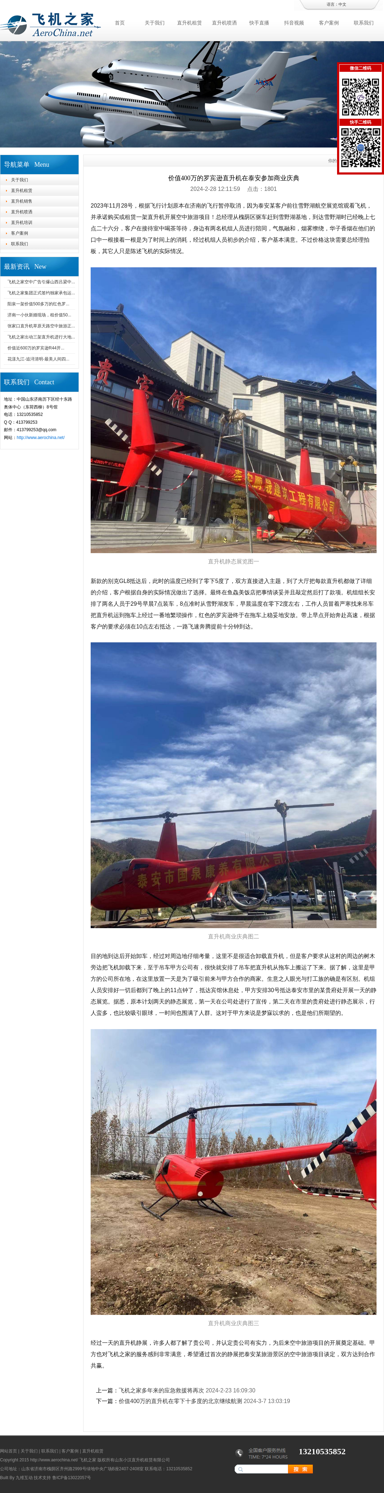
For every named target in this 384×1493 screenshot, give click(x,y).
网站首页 (8, 1451)
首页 (120, 23)
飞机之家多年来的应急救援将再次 (161, 1390)
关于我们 (155, 23)
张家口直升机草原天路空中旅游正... (41, 325)
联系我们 (364, 23)
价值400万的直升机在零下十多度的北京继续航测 (180, 1401)
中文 (342, 4)
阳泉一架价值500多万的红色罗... (38, 303)
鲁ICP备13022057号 (71, 1477)
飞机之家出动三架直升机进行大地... (41, 337)
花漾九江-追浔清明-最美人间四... (38, 359)
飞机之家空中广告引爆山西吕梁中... (41, 281)
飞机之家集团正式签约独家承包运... (41, 292)
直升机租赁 (189, 23)
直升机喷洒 (224, 23)
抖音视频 (294, 23)
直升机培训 (21, 222)
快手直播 (259, 23)
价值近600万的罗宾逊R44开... (35, 348)
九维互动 (24, 1477)
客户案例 (329, 23)
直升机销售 (21, 201)
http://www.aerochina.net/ (41, 437)
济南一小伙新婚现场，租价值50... (39, 314)
